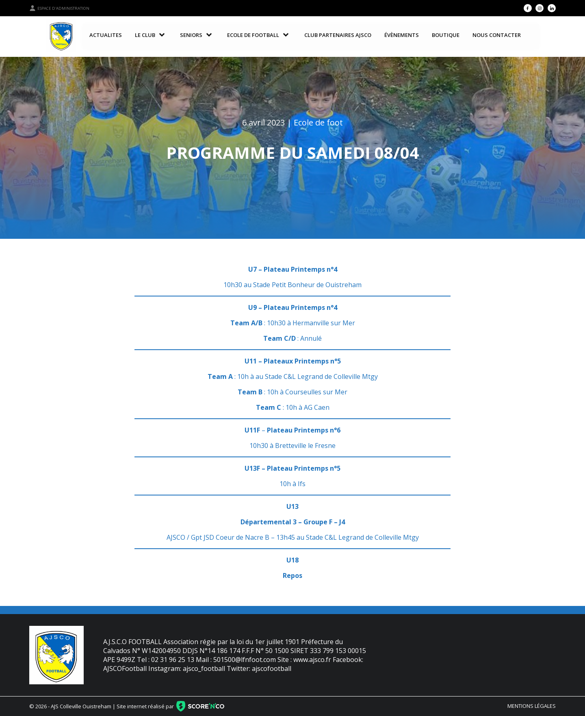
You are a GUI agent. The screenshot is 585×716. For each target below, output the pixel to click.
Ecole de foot (318, 122)
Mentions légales (531, 706)
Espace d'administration (59, 8)
